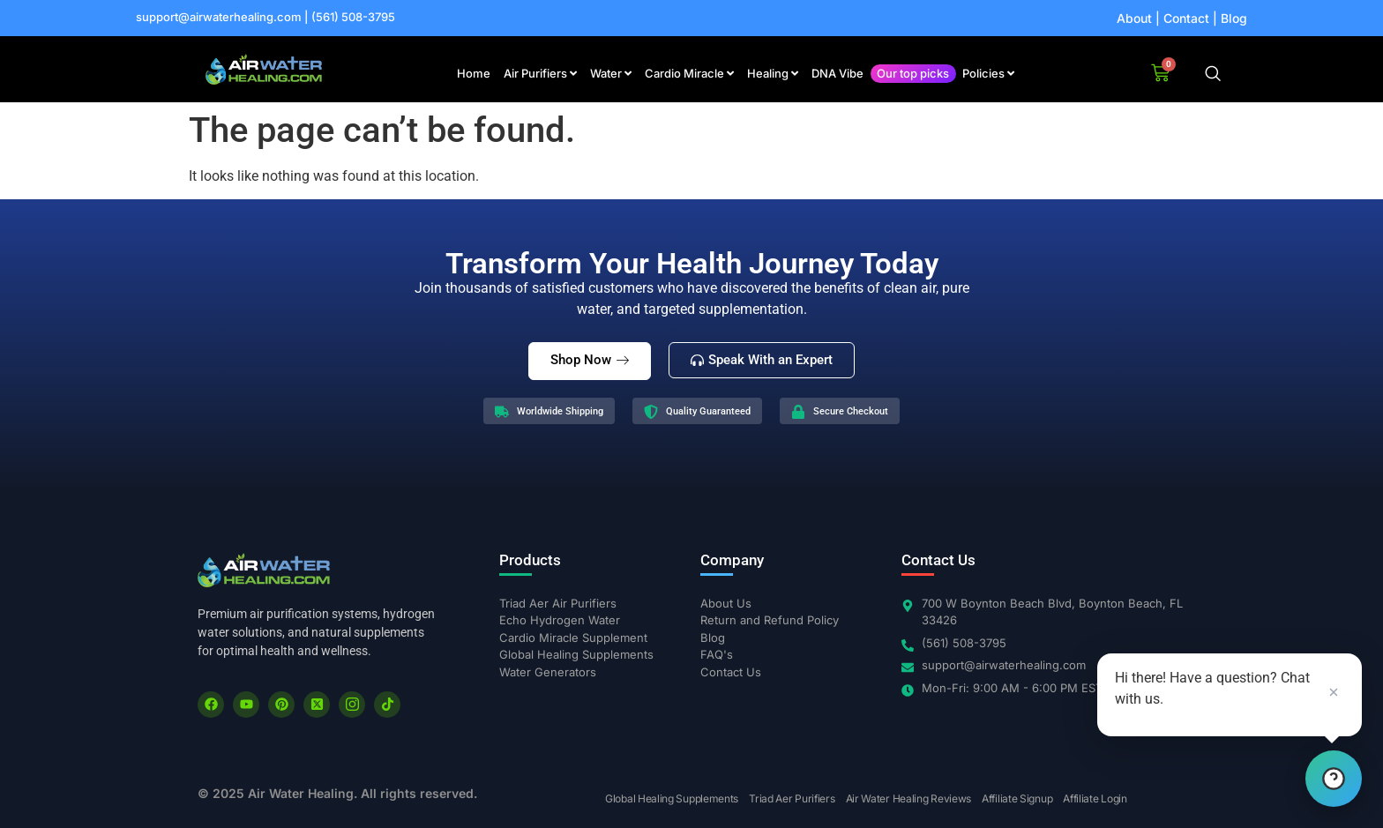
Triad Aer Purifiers (791, 798)
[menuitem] (540, 74)
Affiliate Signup (1017, 798)
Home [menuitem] (473, 73)
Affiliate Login (1095, 798)
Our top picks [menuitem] (913, 73)
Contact (1186, 18)
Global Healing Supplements (671, 798)
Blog (1234, 18)
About (1134, 18)
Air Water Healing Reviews (909, 798)
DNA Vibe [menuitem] (837, 73)
